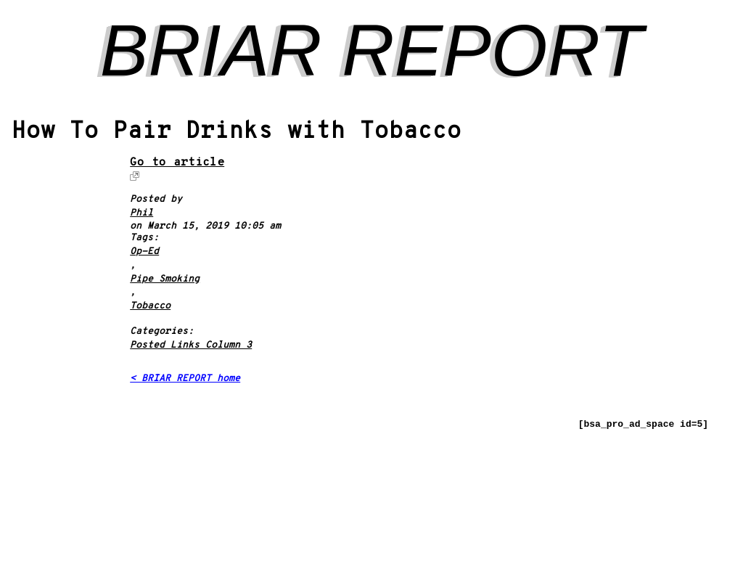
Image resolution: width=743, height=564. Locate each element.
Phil (141, 213)
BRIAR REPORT (371, 50)
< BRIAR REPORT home (185, 379)
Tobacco (150, 306)
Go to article (177, 163)
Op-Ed (144, 252)
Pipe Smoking (165, 279)
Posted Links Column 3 (191, 345)
